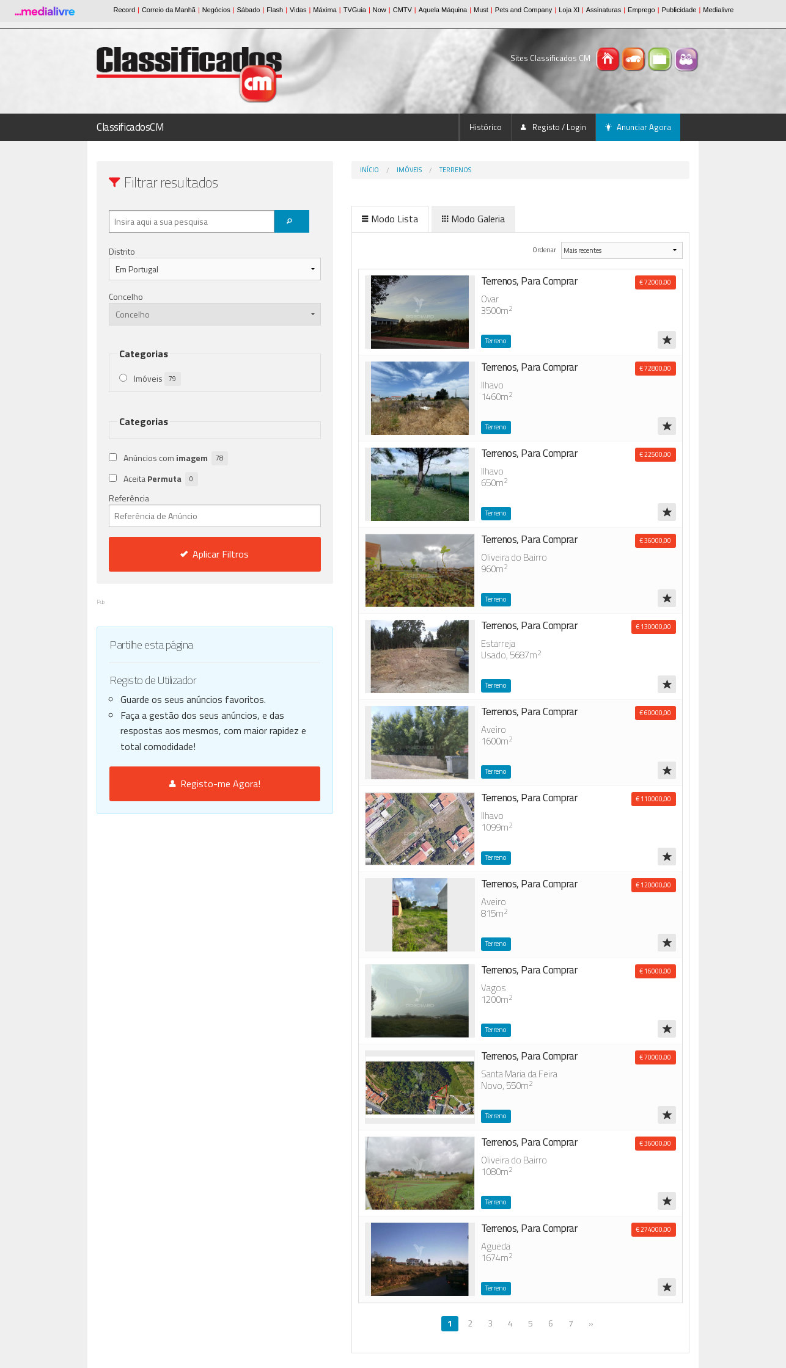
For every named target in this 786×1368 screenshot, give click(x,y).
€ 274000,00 (653, 1229)
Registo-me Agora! (189, 783)
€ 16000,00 (655, 971)
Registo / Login (553, 127)
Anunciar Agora (638, 127)
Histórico (485, 127)
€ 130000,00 (653, 626)
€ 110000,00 (653, 799)
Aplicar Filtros (189, 554)
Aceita (160, 479)
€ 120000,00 (653, 885)
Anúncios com (175, 458)
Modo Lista (338, 218)
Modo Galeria (422, 218)
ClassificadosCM (130, 127)
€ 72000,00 (655, 282)
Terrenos (404, 170)
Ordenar (525, 249)
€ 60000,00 (655, 713)
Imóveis (357, 170)
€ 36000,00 (655, 540)
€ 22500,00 (655, 454)
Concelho (126, 296)
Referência (189, 509)
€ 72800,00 (655, 368)
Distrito (122, 251)
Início (318, 170)
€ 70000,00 (655, 1057)
